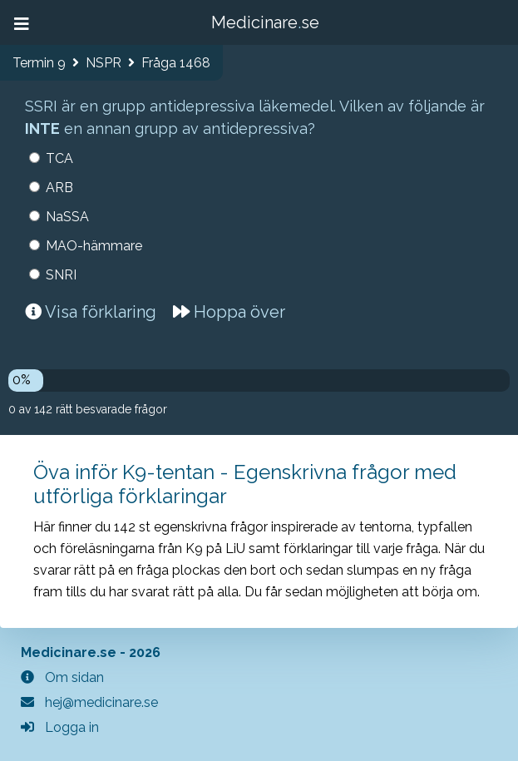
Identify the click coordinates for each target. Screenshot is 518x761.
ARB (59, 187)
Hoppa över (229, 312)
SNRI (61, 275)
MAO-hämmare (94, 246)
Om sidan (62, 677)
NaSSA (67, 217)
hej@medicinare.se (89, 702)
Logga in (60, 727)
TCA (59, 158)
